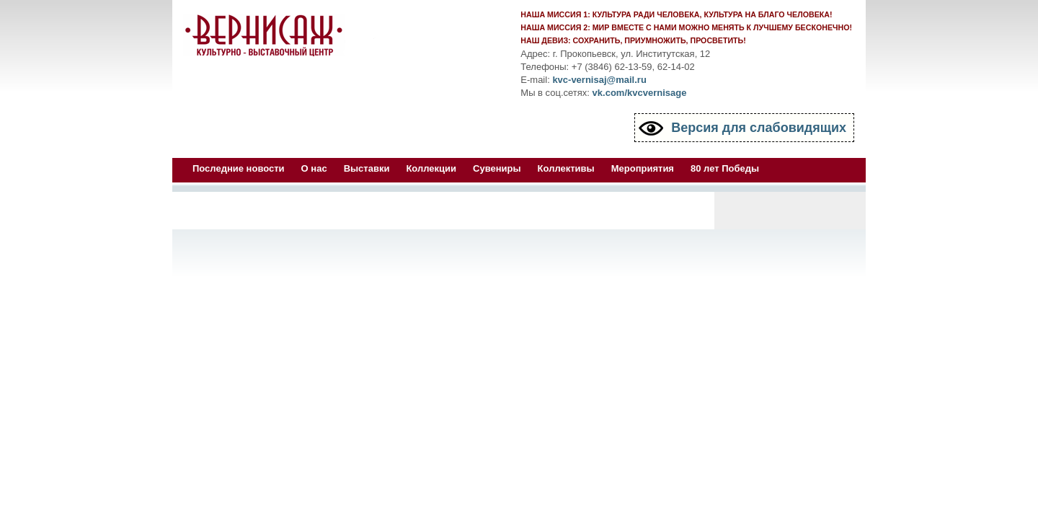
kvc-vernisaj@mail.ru (599, 79)
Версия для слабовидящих (758, 127)
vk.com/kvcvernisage (640, 92)
